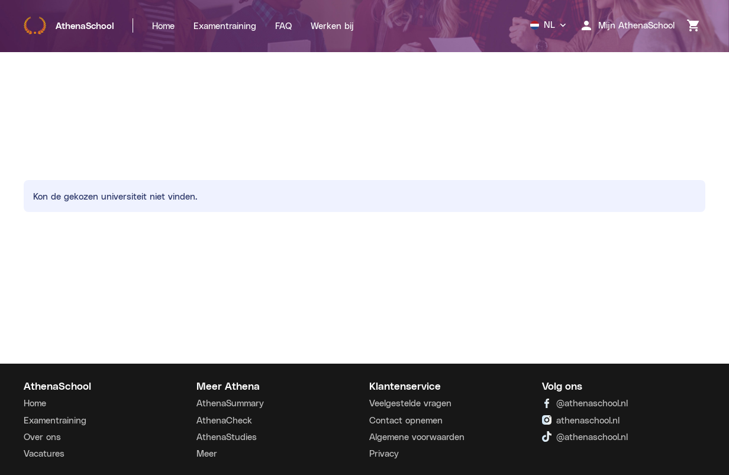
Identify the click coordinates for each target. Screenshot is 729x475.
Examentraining (224, 25)
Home (163, 25)
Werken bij (332, 25)
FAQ (283, 25)
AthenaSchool (69, 25)
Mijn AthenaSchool (627, 25)
